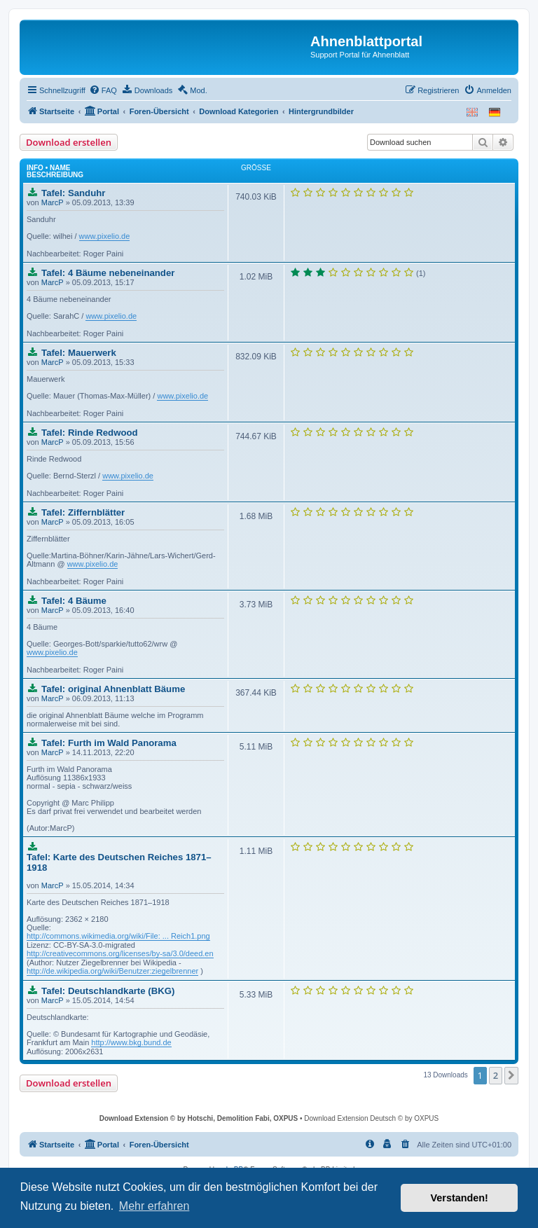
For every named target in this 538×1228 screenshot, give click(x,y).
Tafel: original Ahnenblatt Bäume (113, 689)
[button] (511, 1075)
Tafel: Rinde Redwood (89, 432)
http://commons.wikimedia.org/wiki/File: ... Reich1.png (118, 936)
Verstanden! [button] (459, 1197)
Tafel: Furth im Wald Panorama (109, 743)
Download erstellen (68, 142)
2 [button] (495, 1075)
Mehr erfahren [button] (154, 1206)
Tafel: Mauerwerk (78, 352)
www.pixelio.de (104, 236)
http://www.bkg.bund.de (131, 1042)
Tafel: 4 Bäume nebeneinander (107, 273)
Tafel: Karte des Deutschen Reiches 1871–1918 (119, 862)
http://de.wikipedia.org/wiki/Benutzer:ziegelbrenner (112, 971)
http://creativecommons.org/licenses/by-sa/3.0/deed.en (120, 953)
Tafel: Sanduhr (73, 193)
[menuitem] (103, 90)
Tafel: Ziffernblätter (83, 512)
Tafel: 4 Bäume (73, 600)
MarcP (52, 202)
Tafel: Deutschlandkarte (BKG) (107, 991)
